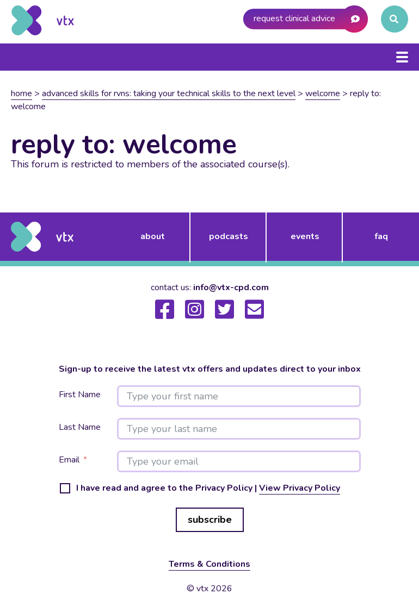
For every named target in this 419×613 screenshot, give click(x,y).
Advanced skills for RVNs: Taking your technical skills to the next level (168, 93)
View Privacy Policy (299, 488)
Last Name (80, 427)
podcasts (228, 236)
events (305, 236)
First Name (80, 395)
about (152, 236)
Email (69, 460)
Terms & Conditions (209, 564)
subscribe (210, 519)
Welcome (322, 93)
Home (21, 93)
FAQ (381, 236)
